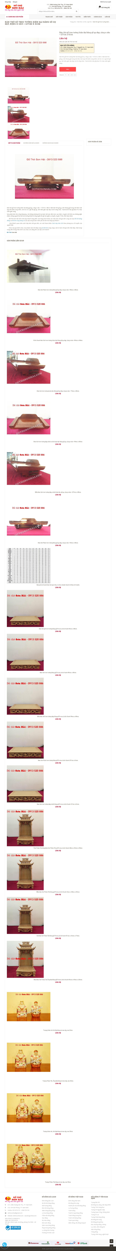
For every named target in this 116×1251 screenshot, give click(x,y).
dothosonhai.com (18, 1216)
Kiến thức (87, 17)
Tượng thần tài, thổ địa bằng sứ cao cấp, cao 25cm (58, 1131)
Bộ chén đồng (46, 1220)
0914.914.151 (16, 1210)
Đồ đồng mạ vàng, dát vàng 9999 (101, 1205)
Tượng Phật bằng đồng (98, 1217)
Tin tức (78, 17)
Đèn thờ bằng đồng (47, 1208)
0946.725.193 (25, 1210)
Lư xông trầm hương (48, 1230)
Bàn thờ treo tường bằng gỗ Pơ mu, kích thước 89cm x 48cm (58, 672)
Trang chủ (49, 17)
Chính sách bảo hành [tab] (50, 143)
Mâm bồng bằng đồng (48, 1210)
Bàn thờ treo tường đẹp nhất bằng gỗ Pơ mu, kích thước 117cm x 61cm (58, 804)
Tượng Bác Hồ (95, 1202)
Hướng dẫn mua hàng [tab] (31, 143)
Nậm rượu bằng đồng (48, 1225)
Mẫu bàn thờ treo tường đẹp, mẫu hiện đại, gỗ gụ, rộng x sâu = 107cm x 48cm (58, 492)
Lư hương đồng (72, 1208)
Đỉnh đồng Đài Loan (48, 1201)
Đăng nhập (8, 2)
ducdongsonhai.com (30, 1216)
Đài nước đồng (46, 1223)
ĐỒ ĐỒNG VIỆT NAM (75, 1197)
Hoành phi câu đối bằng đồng (77, 1205)
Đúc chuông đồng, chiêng (98, 1224)
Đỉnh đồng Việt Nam (74, 1201)
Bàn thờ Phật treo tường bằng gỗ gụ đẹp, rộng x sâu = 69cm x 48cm (58, 543)
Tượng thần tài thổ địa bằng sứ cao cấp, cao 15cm (58, 1030)
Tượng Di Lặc (95, 1214)
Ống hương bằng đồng (48, 1228)
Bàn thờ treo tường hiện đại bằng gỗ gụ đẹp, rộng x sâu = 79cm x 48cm (58, 391)
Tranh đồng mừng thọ (74, 1215)
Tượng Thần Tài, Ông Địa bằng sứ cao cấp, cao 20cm (58, 1081)
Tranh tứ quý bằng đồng (75, 1213)
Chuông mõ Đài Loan (48, 1233)
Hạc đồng (45, 1218)
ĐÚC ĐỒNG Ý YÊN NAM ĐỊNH (99, 1197)
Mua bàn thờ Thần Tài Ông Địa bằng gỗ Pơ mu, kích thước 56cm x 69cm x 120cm (58, 979)
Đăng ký (15, 2)
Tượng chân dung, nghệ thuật (99, 1234)
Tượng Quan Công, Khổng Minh (100, 1212)
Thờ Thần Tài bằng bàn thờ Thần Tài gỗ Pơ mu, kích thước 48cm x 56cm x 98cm (58, 848)
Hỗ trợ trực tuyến (106, 2)
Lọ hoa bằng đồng (47, 1213)
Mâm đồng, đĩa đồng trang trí (77, 1223)
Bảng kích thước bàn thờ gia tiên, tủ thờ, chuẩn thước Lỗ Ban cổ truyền (58, 585)
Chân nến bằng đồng (48, 1215)
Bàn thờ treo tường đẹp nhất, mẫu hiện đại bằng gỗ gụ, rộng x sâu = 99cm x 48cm (58, 441)
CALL (67, 69)
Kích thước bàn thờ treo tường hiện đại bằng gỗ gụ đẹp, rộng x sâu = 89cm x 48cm (58, 340)
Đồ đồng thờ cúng (73, 1203)
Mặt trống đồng (95, 1229)
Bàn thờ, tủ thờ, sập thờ (84, 22)
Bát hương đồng (47, 1205)
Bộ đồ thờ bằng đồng (48, 1203)
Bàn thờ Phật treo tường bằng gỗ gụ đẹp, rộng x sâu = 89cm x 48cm (58, 290)
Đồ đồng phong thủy (97, 1222)
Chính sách (98, 17)
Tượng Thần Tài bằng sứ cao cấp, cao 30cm (58, 1182)
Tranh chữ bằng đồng (74, 1218)
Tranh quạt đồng (73, 1220)
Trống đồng (94, 1232)
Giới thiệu (59, 17)
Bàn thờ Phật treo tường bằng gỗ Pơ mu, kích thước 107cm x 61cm (58, 760)
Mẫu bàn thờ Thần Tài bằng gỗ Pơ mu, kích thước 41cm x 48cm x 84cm (58, 892)
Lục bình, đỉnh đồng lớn (98, 1227)
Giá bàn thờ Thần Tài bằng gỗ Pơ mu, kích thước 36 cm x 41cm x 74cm (58, 936)
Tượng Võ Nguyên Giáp (98, 1210)
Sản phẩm (69, 17)
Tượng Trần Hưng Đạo (97, 1207)
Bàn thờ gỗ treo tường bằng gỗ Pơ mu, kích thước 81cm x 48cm (58, 629)
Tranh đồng (71, 1210)
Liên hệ (107, 17)
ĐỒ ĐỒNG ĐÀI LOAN (49, 1197)
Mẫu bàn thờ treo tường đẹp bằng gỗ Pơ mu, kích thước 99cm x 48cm (58, 716)
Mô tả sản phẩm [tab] (14, 143)
